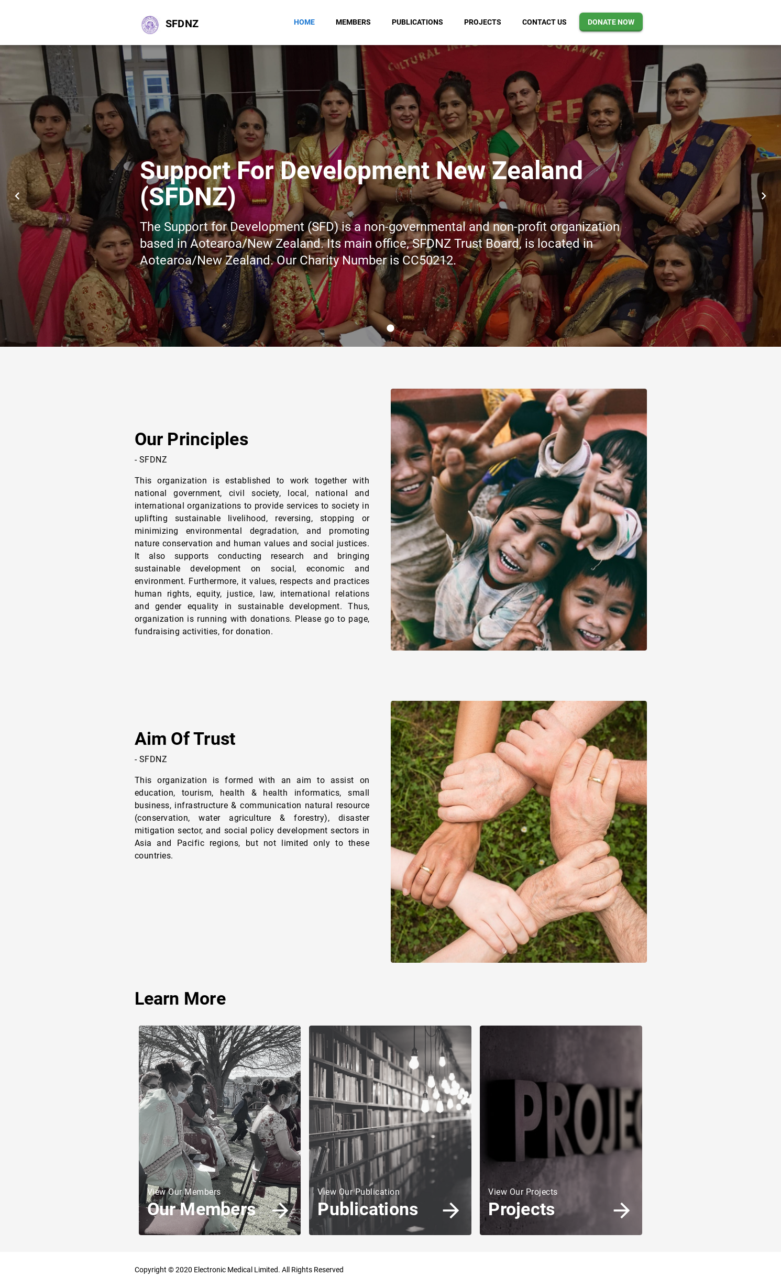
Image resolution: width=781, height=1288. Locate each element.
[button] (304, 22)
